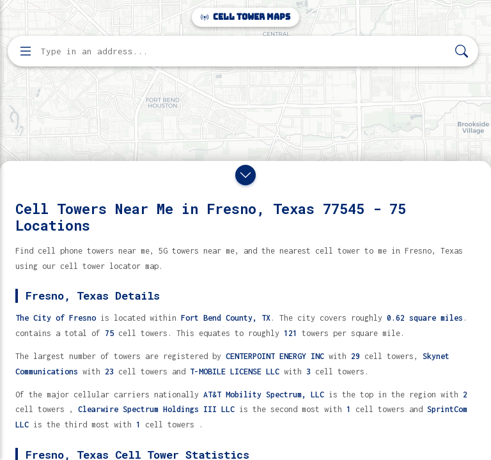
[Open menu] (25, 51)
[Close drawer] (245, 175)
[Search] (462, 51)
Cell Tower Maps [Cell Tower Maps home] (245, 17)
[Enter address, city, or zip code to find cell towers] (244, 51)
